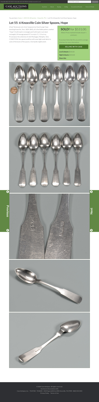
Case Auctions (16, 6)
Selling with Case (73, 47)
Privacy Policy (44, 393)
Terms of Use (54, 393)
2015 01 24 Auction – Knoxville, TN (35, 18)
